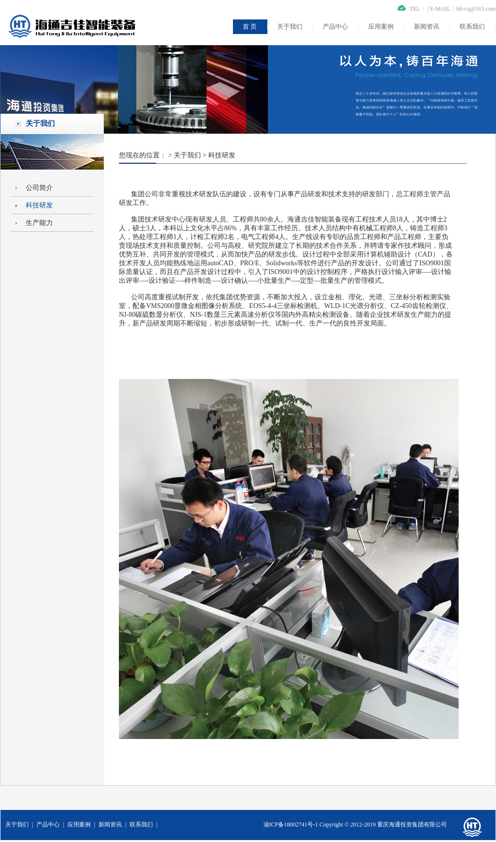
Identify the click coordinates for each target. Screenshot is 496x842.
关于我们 (289, 26)
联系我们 (472, 26)
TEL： (418, 8)
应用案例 (381, 26)
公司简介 (39, 187)
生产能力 (39, 222)
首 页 (250, 26)
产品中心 (335, 26)
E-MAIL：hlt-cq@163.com (463, 8)
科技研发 (39, 205)
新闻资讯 (426, 26)
